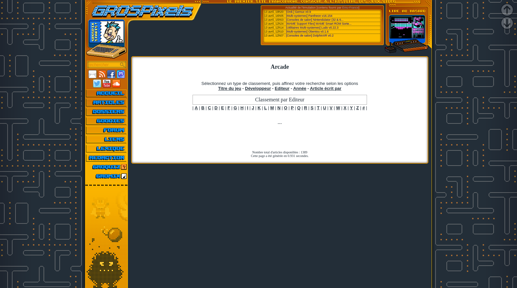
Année (299, 88)
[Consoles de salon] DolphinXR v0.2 (310, 35)
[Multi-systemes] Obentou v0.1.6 (307, 31)
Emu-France (350, 7)
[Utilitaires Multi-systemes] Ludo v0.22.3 (312, 27)
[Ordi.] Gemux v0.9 (298, 11)
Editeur (282, 88)
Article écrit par (325, 88)
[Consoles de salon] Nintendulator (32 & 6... (315, 19)
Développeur (258, 88)
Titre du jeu (229, 88)
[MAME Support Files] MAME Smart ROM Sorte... (319, 23)
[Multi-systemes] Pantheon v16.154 (309, 15)
